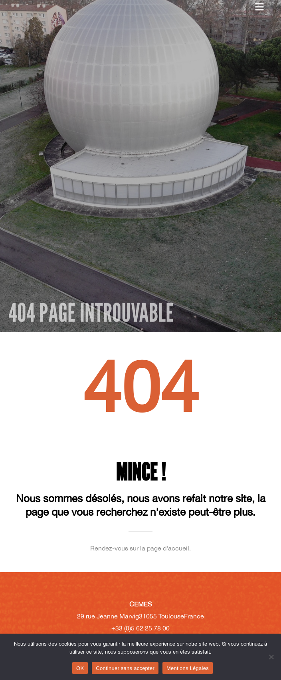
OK (80, 668)
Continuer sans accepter (125, 668)
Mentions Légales (187, 668)
